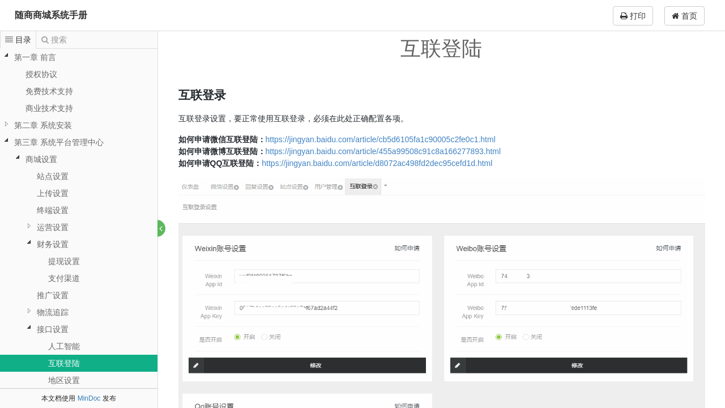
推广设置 (53, 295)
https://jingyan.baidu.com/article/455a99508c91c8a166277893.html (383, 151)
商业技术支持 (49, 108)
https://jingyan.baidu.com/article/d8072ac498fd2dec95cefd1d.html (377, 163)
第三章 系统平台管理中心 (59, 142)
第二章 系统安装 (43, 125)
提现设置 (64, 261)
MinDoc (89, 398)
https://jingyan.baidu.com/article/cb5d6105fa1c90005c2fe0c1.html (381, 139)
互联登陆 (64, 363)
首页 (684, 15)
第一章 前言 (35, 57)
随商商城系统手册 (51, 15)
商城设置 (41, 159)
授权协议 (41, 74)
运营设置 (53, 227)
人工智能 (64, 346)
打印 (633, 15)
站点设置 (53, 176)
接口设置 (53, 329)
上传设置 (53, 193)
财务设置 (53, 244)
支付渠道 (64, 278)
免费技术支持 (49, 91)
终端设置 (53, 210)
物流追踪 (53, 312)
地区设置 (64, 380)
